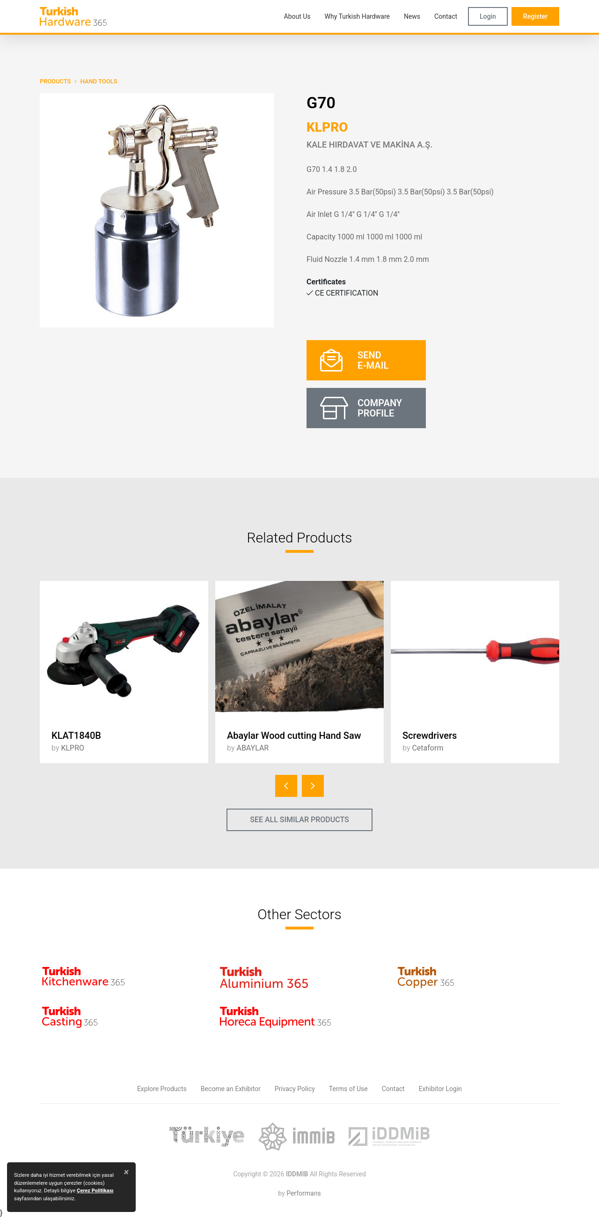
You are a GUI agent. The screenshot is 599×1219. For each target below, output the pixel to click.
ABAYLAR (252, 747)
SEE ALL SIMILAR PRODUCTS (299, 819)
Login (488, 16)
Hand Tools (98, 81)
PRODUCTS (55, 81)
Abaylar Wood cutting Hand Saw (294, 735)
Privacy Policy (295, 1089)
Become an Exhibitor (231, 1089)
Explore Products (162, 1089)
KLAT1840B (76, 735)
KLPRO (327, 127)
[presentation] (286, 786)
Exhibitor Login (440, 1089)
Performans (303, 1193)
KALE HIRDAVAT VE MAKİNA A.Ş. (369, 144)
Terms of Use (348, 1089)
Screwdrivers (429, 735)
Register (535, 16)
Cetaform (427, 747)
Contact (393, 1089)
